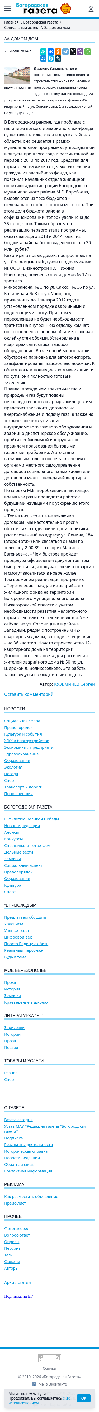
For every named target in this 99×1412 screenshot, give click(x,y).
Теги (8, 1285)
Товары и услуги (24, 1061)
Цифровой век (18, 937)
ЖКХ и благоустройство (26, 740)
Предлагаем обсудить (25, 917)
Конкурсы (13, 838)
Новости (14, 709)
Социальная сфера (22, 720)
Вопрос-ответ (17, 1265)
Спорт (10, 780)
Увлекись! (13, 923)
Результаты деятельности (28, 1174)
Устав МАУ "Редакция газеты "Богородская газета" (45, 1159)
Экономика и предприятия (30, 747)
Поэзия (11, 1047)
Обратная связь (19, 1194)
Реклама (14, 1214)
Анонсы (11, 832)
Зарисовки (14, 1027)
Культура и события (23, 734)
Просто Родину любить (26, 943)
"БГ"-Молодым (20, 905)
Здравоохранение (21, 753)
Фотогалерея (16, 1258)
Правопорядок (18, 727)
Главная (11, 22)
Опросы (11, 1271)
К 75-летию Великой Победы (31, 819)
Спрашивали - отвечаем (27, 845)
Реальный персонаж (23, 950)
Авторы (11, 1298)
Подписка (13, 1168)
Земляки (12, 858)
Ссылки (49, 1368)
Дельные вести (18, 852)
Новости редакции (22, 825)
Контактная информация (28, 1201)
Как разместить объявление (31, 1226)
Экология (13, 767)
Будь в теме (15, 956)
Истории (12, 1034)
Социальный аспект (22, 27)
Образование (17, 760)
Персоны (12, 1278)
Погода (11, 773)
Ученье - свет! (17, 930)
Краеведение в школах (26, 1002)
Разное (11, 1072)
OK (83, 1398)
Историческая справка (26, 1181)
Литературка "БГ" (23, 1015)
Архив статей (17, 1312)
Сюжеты (12, 1291)
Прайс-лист (15, 1233)
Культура (12, 885)
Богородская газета (40, 22)
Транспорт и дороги (23, 787)
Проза (10, 982)
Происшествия (18, 793)
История (12, 988)
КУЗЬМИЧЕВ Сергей (74, 684)
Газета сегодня (18, 1149)
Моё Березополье (25, 970)
